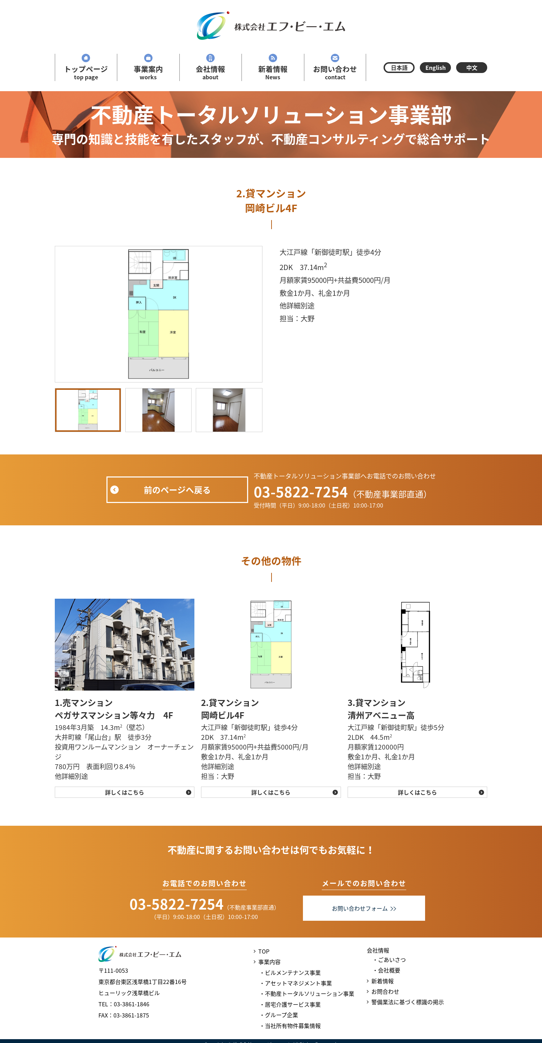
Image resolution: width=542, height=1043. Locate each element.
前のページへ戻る (177, 489)
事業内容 (269, 961)
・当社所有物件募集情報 (290, 1025)
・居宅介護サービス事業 (290, 1004)
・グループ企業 (278, 1015)
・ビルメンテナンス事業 (290, 972)
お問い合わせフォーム (364, 908)
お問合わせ (385, 991)
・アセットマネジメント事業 (295, 983)
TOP (263, 951)
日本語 (399, 67)
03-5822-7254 (301, 491)
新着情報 (382, 981)
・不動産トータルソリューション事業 (306, 993)
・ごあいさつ (389, 959)
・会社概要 (386, 970)
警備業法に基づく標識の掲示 (407, 1002)
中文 (471, 67)
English (435, 67)
